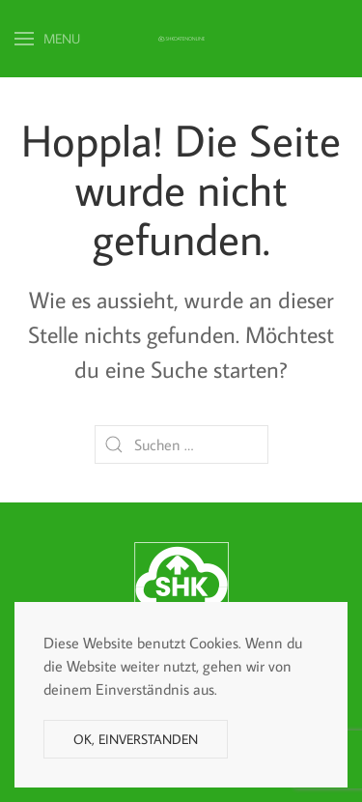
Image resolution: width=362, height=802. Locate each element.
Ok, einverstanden (135, 739)
